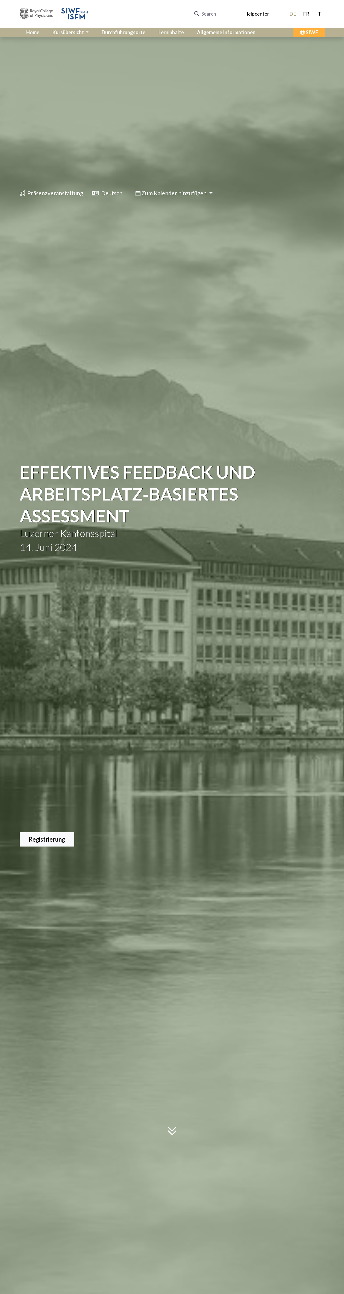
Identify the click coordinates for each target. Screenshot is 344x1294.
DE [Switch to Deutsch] (292, 14)
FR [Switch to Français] (306, 14)
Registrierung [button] (47, 839)
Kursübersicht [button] (68, 32)
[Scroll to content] (172, 1131)
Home (32, 32)
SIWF (309, 32)
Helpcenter (256, 14)
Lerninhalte (171, 32)
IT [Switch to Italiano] (318, 14)
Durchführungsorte (123, 32)
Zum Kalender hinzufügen (172, 193)
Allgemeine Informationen (226, 32)
